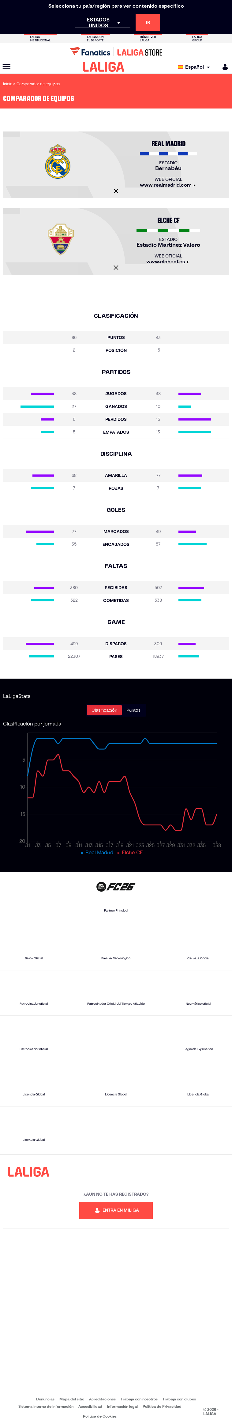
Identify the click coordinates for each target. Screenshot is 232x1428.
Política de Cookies (100, 1416)
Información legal (122, 1406)
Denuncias (45, 1399)
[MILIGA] (223, 67)
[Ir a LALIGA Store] (116, 51)
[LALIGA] (103, 67)
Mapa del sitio (71, 1399)
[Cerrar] (116, 191)
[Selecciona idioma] (195, 67)
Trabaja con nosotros (139, 1399)
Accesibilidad (90, 1406)
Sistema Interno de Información (45, 1406)
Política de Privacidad (162, 1406)
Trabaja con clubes (179, 1399)
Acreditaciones (102, 1399)
